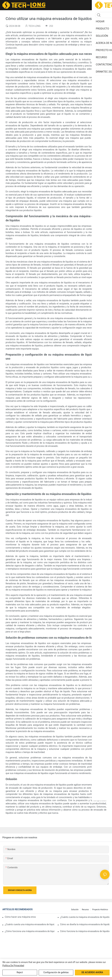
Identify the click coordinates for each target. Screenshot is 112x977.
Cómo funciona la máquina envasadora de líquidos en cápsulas (85, 931)
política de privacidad (13, 965)
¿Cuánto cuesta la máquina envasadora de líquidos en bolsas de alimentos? (85, 917)
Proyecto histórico (100, 909)
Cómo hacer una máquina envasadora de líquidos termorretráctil (20, 917)
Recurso (85, 909)
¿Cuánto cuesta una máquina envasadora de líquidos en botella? (29, 924)
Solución (74, 909)
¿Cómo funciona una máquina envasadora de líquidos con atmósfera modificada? (29, 931)
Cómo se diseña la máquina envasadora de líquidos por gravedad (85, 924)
